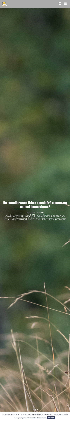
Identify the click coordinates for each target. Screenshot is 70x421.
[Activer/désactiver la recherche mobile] (60, 3)
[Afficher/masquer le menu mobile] (65, 3)
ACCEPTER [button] (51, 418)
